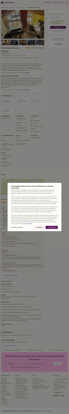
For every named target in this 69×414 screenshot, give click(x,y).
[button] (17, 227)
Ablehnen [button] (39, 227)
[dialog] (34, 207)
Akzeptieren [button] (51, 227)
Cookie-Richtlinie (28, 223)
